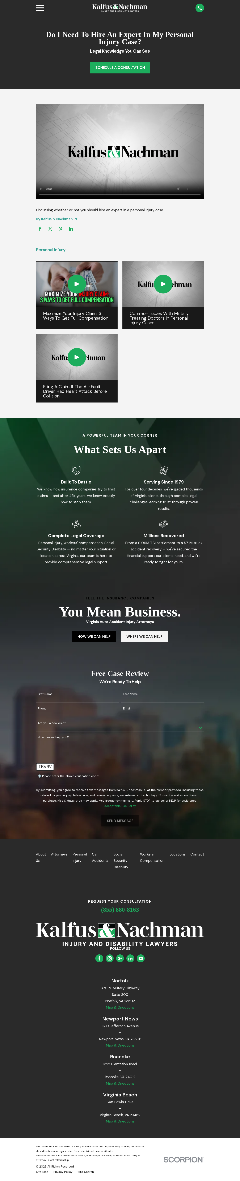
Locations (177, 854)
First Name (45, 694)
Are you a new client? (52, 723)
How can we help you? (53, 737)
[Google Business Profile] (120, 958)
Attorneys (59, 854)
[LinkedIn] (130, 958)
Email (126, 708)
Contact (197, 854)
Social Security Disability (121, 860)
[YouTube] (141, 958)
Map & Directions (120, 1007)
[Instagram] (110, 958)
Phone (42, 708)
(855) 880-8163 (120, 909)
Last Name (130, 694)
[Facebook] (99, 958)
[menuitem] (42, 1172)
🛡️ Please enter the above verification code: (68, 776)
